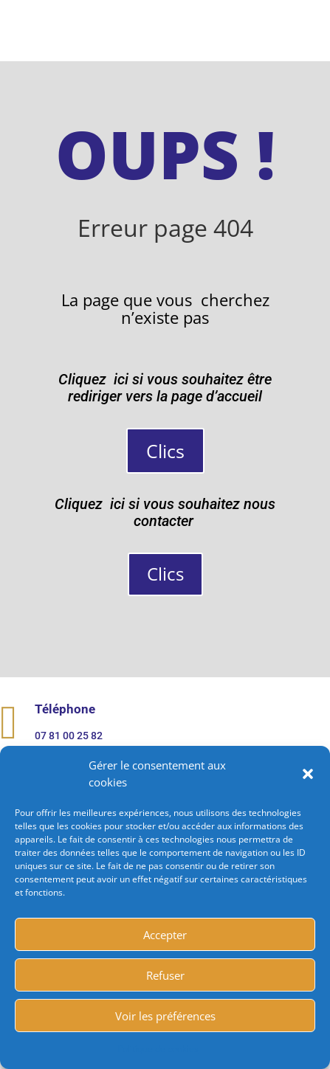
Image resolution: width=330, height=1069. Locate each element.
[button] (307, 774)
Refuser (165, 975)
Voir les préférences (165, 1016)
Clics (165, 450)
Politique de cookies (158, 1048)
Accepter (165, 934)
